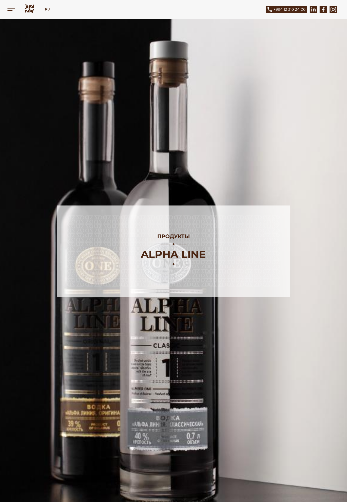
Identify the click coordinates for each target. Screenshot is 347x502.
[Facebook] (323, 9)
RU (47, 9)
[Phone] (290, 9)
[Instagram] (333, 9)
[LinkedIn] (313, 9)
